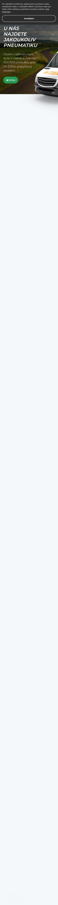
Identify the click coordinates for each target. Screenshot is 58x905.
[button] (7, 897)
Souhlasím (29, 18)
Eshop (10, 80)
